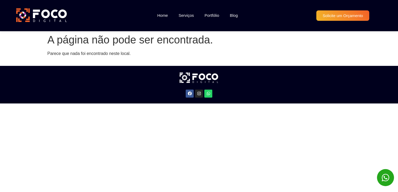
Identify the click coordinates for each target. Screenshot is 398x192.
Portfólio (212, 15)
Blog (234, 15)
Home (162, 15)
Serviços (186, 15)
